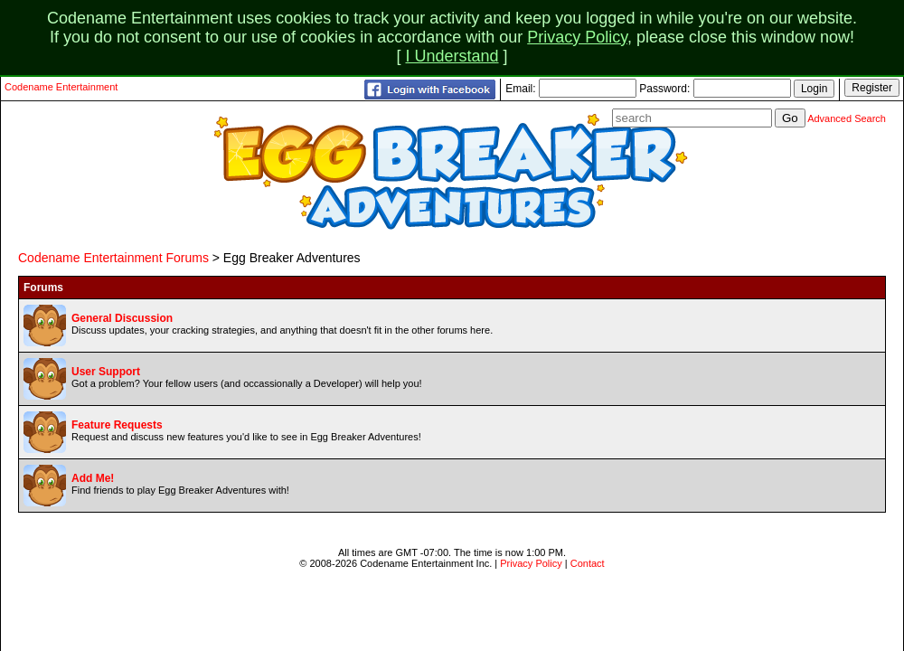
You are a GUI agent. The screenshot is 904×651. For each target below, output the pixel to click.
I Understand (451, 56)
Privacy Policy (577, 37)
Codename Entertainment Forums (113, 257)
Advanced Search (846, 118)
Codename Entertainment (61, 86)
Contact (587, 563)
